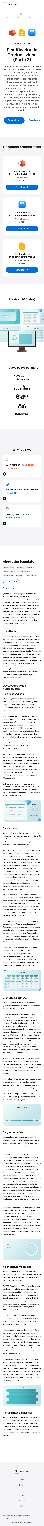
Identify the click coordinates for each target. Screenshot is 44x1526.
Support (22, 1490)
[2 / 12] (21, 15)
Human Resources (24, 571)
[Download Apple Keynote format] (32, 33)
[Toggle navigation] (39, 4)
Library (22, 1485)
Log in (22, 1495)
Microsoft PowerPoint (25, 567)
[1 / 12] (9, 15)
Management (8, 575)
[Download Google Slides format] (22, 33)
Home (22, 1480)
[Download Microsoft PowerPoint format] (12, 33)
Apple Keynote (9, 571)
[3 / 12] (33, 15)
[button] (11, 581)
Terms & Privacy (9, 1518)
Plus (22, 1506)
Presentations (31, 575)
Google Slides (9, 567)
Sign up (22, 1501)
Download (14, 120)
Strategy (19, 575)
